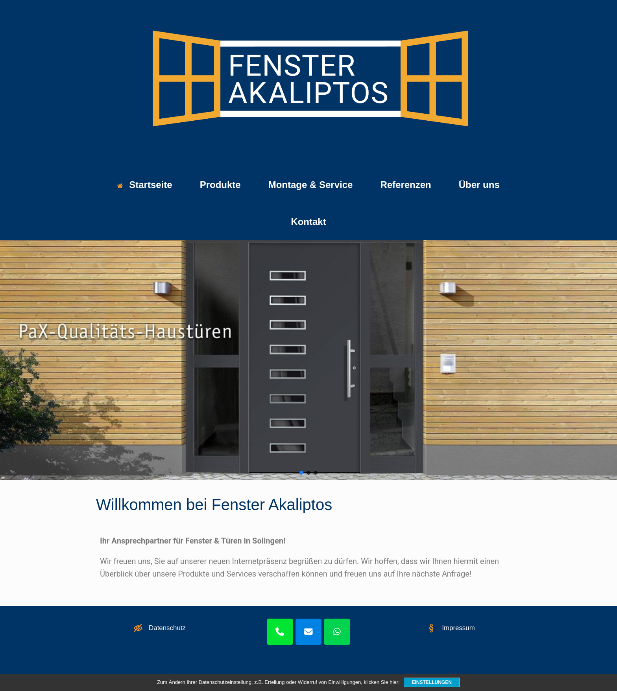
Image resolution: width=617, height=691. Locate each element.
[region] (308, 360)
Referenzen (405, 184)
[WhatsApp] (337, 632)
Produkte (220, 184)
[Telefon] (280, 632)
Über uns (479, 184)
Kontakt (308, 221)
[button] (301, 473)
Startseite (144, 184)
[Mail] (309, 632)
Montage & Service (310, 184)
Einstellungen (432, 682)
